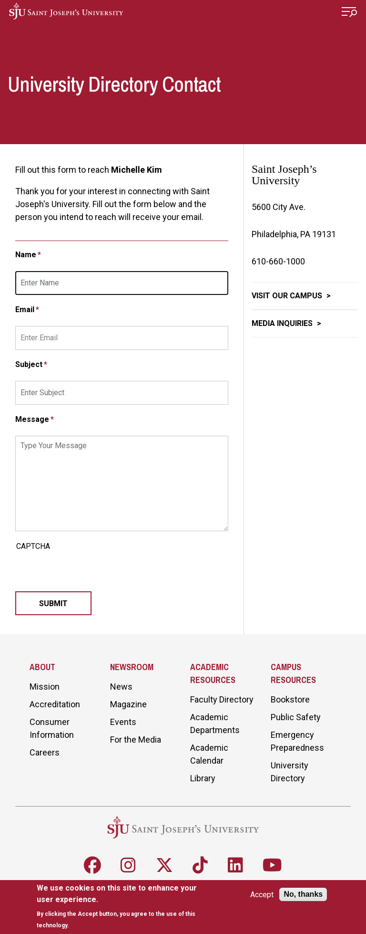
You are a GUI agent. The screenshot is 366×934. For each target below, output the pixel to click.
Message (32, 419)
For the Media (135, 740)
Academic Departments (215, 723)
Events (123, 722)
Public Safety (296, 717)
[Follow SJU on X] (164, 865)
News (121, 687)
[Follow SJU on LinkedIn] (235, 865)
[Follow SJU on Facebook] (92, 865)
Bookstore (290, 699)
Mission (45, 687)
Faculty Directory (222, 699)
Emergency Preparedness (297, 741)
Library (202, 778)
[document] (125, 906)
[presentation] (87, 572)
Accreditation (55, 704)
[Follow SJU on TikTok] (200, 865)
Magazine (128, 704)
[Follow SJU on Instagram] (128, 865)
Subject (28, 364)
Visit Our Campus (288, 295)
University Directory (289, 771)
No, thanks (303, 894)
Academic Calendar (209, 754)
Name (25, 254)
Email (24, 309)
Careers (45, 752)
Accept (262, 894)
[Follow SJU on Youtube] (272, 865)
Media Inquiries (283, 323)
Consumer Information (52, 728)
